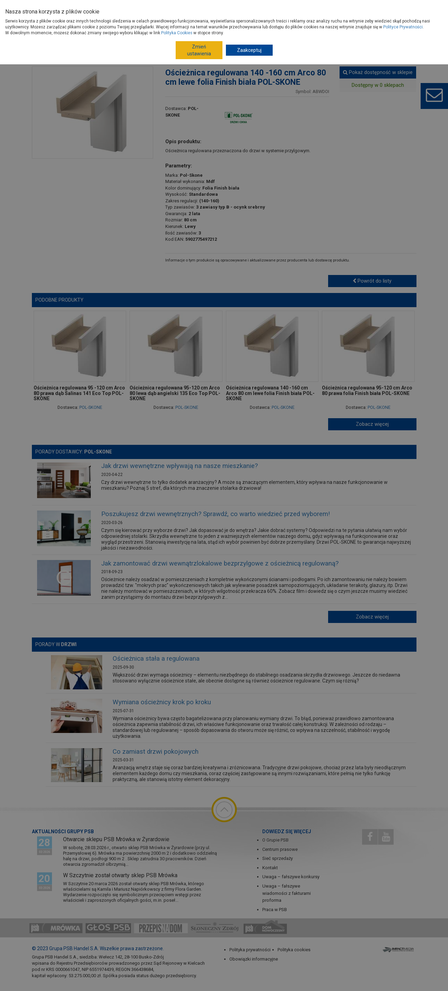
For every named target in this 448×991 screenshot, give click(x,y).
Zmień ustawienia (199, 50)
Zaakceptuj (249, 50)
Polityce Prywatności (403, 27)
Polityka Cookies (176, 32)
